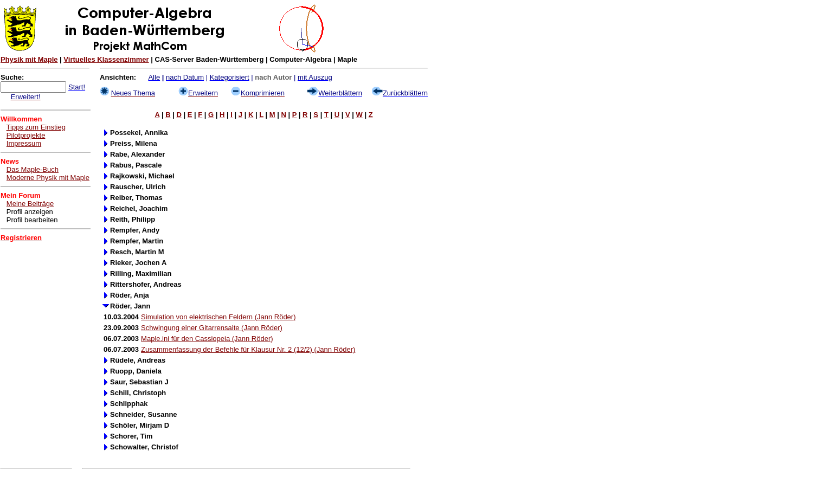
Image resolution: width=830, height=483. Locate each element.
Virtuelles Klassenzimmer (106, 59)
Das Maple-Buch (33, 169)
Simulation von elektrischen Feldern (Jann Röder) (218, 317)
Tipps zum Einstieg (36, 127)
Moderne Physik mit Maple (48, 177)
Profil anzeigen (30, 212)
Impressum (24, 143)
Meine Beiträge (30, 203)
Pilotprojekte (26, 135)
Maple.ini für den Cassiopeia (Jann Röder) (207, 338)
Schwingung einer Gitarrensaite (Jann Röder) (211, 328)
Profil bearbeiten (32, 220)
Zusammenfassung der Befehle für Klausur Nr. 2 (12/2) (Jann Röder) (248, 349)
